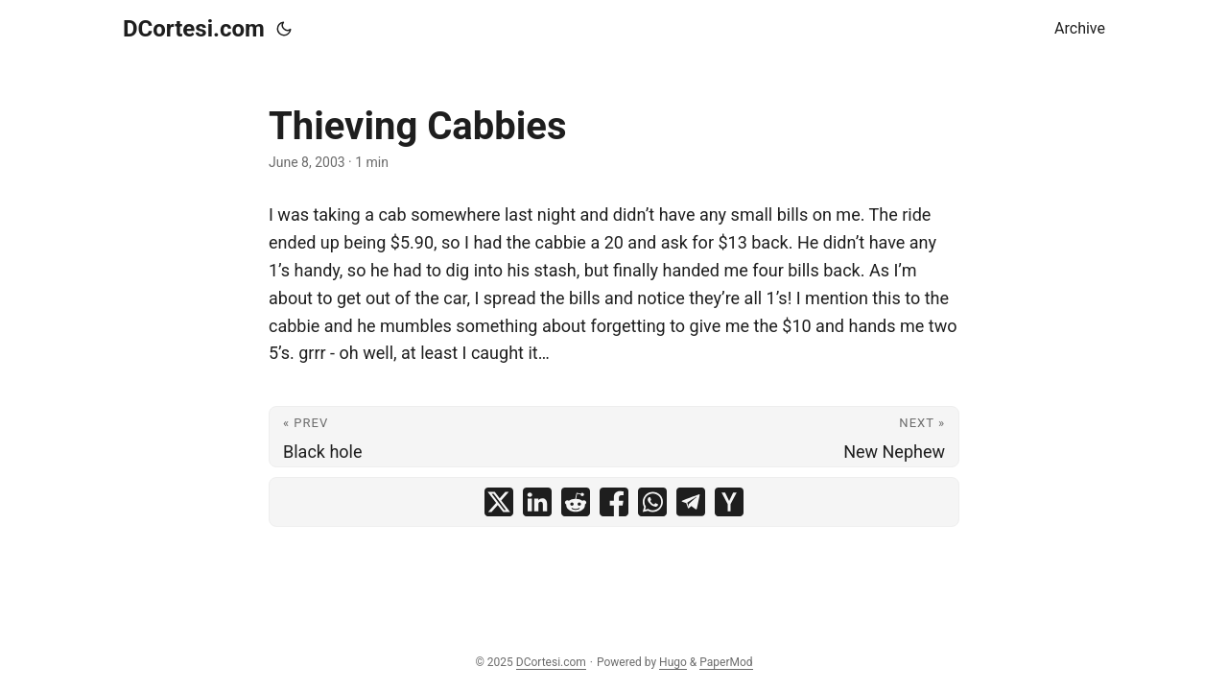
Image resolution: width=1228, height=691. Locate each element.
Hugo (673, 662)
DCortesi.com (194, 28)
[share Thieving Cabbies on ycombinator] (729, 502)
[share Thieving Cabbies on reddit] (575, 502)
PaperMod (725, 662)
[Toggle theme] (283, 29)
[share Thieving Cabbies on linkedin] (537, 502)
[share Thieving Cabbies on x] (498, 502)
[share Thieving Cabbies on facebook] (614, 502)
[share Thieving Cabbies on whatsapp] (652, 502)
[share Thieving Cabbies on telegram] (690, 502)
